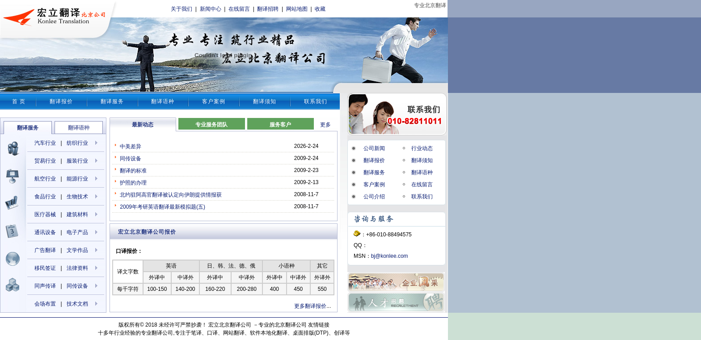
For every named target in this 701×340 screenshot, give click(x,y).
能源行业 (77, 179)
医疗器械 (45, 214)
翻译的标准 (133, 171)
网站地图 (297, 9)
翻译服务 (112, 101)
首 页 (18, 101)
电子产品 (77, 232)
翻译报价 (61, 101)
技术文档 (77, 304)
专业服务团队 (211, 125)
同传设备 (77, 286)
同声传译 (45, 286)
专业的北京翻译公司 (282, 325)
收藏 (320, 9)
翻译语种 (162, 101)
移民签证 (45, 268)
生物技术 (77, 196)
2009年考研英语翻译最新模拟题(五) (162, 207)
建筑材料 (77, 214)
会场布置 (45, 304)
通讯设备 (45, 232)
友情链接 (318, 325)
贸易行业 (45, 161)
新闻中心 (210, 9)
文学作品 (77, 250)
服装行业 (77, 161)
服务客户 (280, 125)
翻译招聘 (268, 9)
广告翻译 (45, 250)
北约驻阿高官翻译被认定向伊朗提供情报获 (171, 195)
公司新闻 (374, 148)
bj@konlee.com (389, 256)
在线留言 (239, 9)
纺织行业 (77, 143)
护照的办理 (133, 183)
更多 (325, 125)
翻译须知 (264, 101)
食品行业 (45, 196)
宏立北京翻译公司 (229, 325)
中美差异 (130, 146)
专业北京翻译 (430, 5)
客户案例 (213, 101)
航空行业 (45, 179)
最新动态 (142, 125)
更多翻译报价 (310, 306)
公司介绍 (374, 196)
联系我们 (315, 101)
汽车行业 (45, 143)
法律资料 (77, 268)
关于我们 (181, 9)
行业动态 (422, 148)
